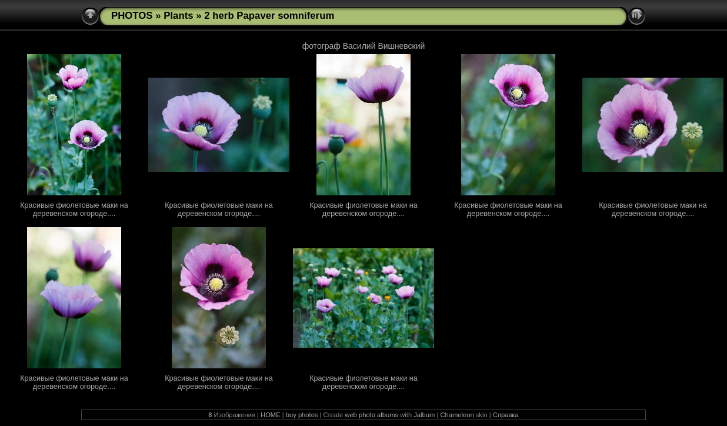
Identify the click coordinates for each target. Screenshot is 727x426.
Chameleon (456, 414)
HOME (271, 414)
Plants (178, 15)
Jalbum (424, 414)
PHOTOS (132, 15)
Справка (506, 414)
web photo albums (371, 414)
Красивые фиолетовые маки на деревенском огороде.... (74, 209)
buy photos (302, 414)
